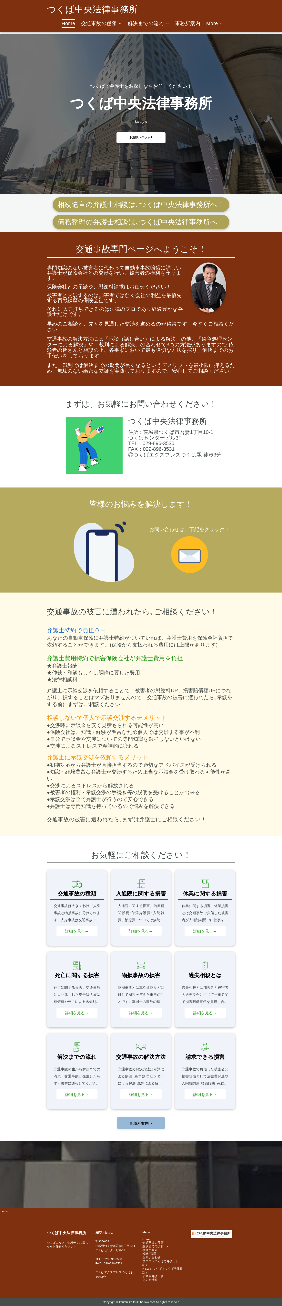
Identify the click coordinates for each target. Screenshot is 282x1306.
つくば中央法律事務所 (167, 421)
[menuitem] (68, 23)
